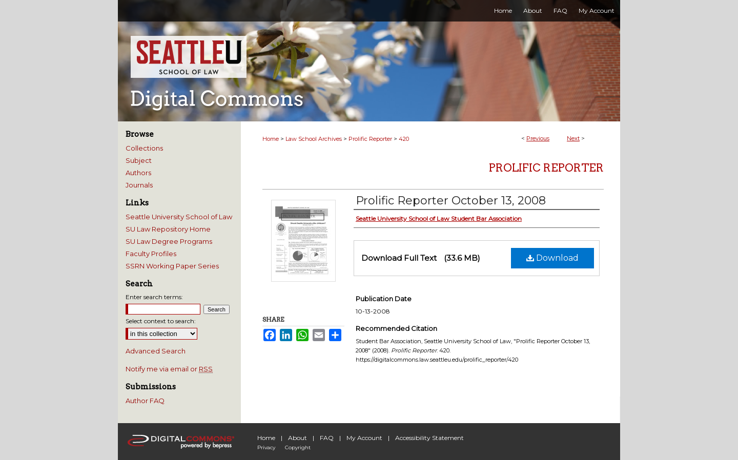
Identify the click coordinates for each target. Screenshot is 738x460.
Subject (139, 160)
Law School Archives (313, 138)
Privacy (266, 447)
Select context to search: (161, 321)
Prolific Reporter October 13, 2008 (451, 200)
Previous (537, 138)
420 (404, 138)
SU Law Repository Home (168, 229)
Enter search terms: (154, 297)
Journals (139, 185)
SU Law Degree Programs (169, 241)
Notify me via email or (169, 369)
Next (573, 138)
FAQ (327, 438)
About (297, 438)
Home (270, 138)
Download (552, 258)
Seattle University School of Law (179, 217)
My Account (364, 438)
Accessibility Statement (429, 438)
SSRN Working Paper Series (172, 266)
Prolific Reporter (370, 138)
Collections (144, 148)
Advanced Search (156, 351)
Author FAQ (145, 400)
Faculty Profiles (151, 253)
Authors (138, 173)
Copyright (298, 447)
